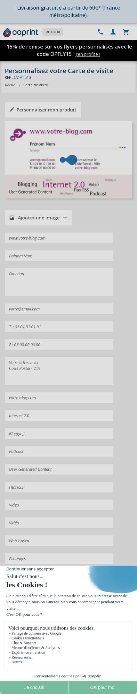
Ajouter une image (35, 218)
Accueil (11, 84)
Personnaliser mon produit (43, 110)
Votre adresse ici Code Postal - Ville (59, 371)
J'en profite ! (88, 54)
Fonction (59, 282)
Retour (53, 31)
